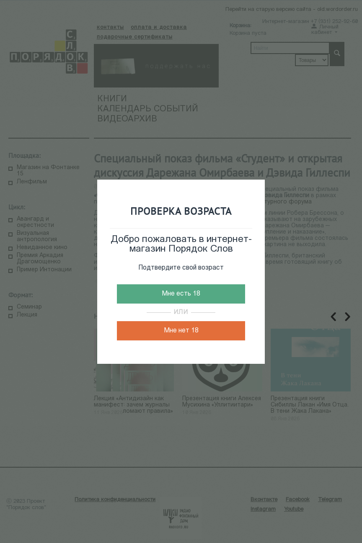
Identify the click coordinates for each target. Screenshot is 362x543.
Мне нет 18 (181, 330)
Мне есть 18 (181, 294)
